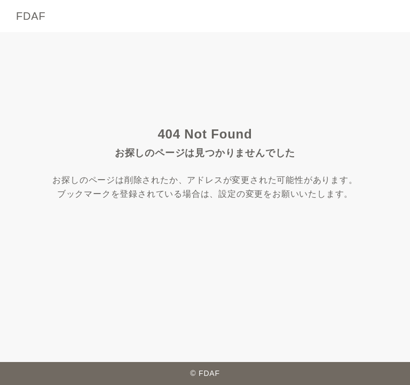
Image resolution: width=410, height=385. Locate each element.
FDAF (30, 16)
